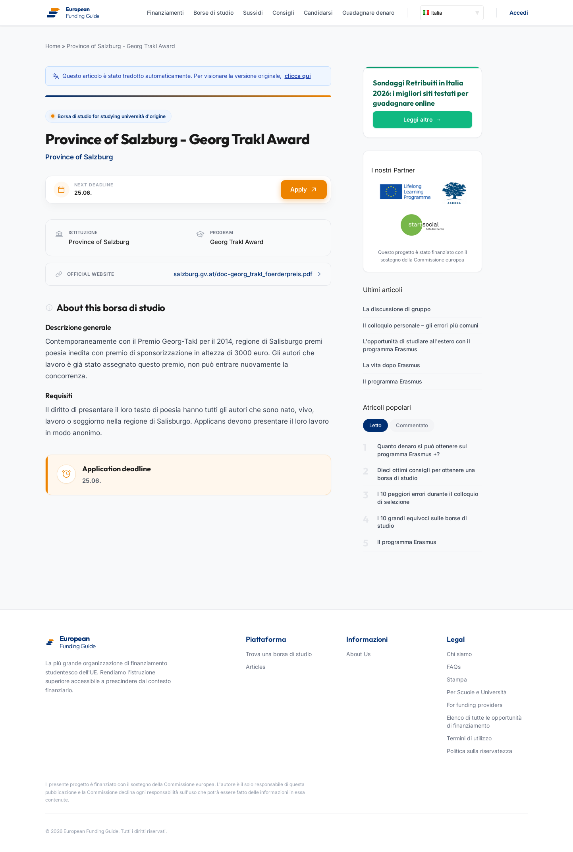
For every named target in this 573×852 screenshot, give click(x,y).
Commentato (412, 425)
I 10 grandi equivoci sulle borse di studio (422, 522)
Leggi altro (422, 119)
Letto (378, 424)
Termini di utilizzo (469, 738)
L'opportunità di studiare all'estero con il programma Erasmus (416, 345)
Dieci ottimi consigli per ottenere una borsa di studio (426, 474)
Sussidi (253, 12)
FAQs (454, 666)
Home (52, 46)
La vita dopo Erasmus (391, 365)
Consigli (283, 12)
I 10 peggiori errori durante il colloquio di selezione (427, 497)
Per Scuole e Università (477, 692)
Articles (255, 666)
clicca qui (298, 75)
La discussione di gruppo (396, 309)
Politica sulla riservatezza (479, 750)
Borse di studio (213, 12)
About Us (358, 654)
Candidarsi (318, 12)
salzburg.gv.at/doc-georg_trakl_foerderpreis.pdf (247, 274)
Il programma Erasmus (392, 381)
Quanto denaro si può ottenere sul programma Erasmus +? (422, 450)
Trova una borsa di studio (279, 654)
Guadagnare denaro (368, 12)
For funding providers (474, 704)
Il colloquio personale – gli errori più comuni (420, 325)
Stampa (457, 679)
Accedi (518, 12)
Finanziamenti (165, 12)
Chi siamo (459, 654)
